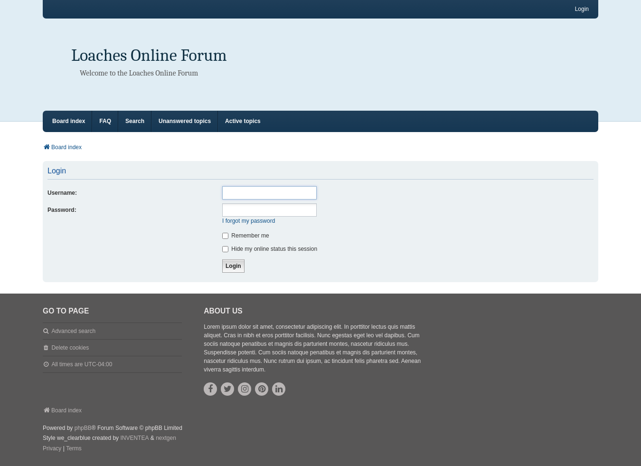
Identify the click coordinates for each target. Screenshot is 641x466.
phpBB (83, 428)
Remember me (245, 235)
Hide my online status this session (269, 249)
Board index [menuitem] (68, 121)
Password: (61, 210)
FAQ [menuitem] (105, 121)
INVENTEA (134, 438)
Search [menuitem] (134, 121)
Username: (62, 193)
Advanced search (73, 331)
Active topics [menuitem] (243, 121)
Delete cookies (70, 347)
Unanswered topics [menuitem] (185, 121)
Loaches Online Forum (149, 55)
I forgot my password (248, 221)
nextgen (166, 438)
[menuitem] (52, 449)
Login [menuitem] (582, 9)
